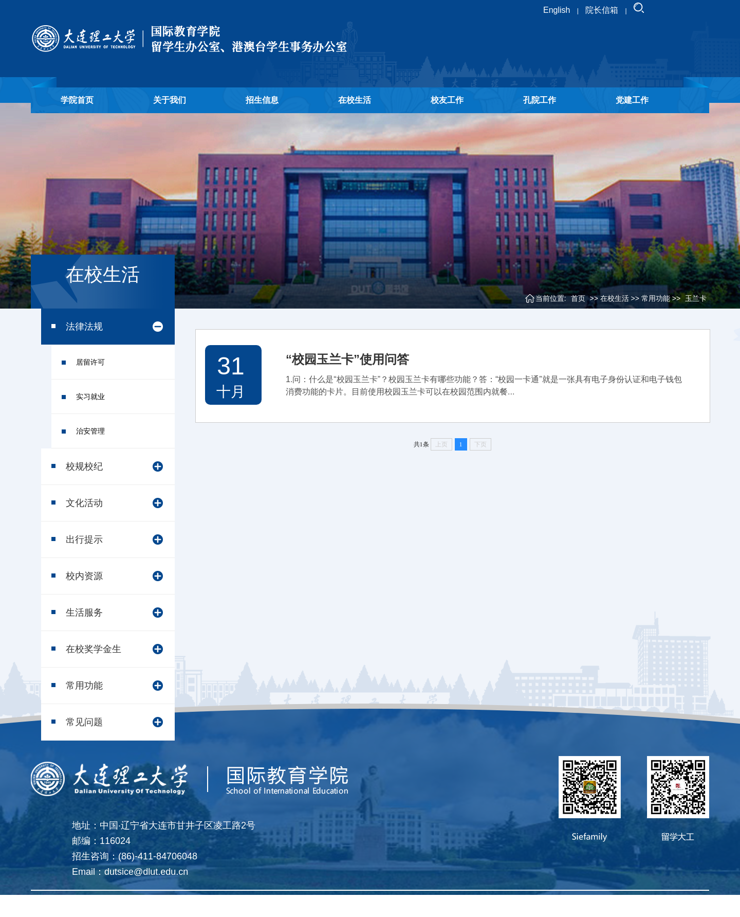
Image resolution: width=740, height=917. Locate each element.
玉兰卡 (696, 298)
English (556, 10)
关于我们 (169, 100)
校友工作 (447, 100)
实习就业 (90, 396)
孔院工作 (539, 100)
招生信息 (262, 100)
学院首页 (77, 100)
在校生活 (354, 100)
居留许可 (90, 362)
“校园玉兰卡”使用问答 (347, 359)
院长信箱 (601, 10)
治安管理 (90, 431)
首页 (578, 298)
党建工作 (632, 100)
